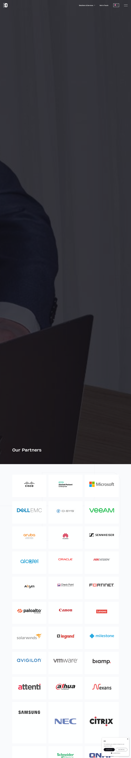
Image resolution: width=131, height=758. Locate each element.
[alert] (115, 746)
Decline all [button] (121, 749)
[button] (115, 753)
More (111, 746)
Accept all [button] (109, 749)
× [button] (127, 739)
